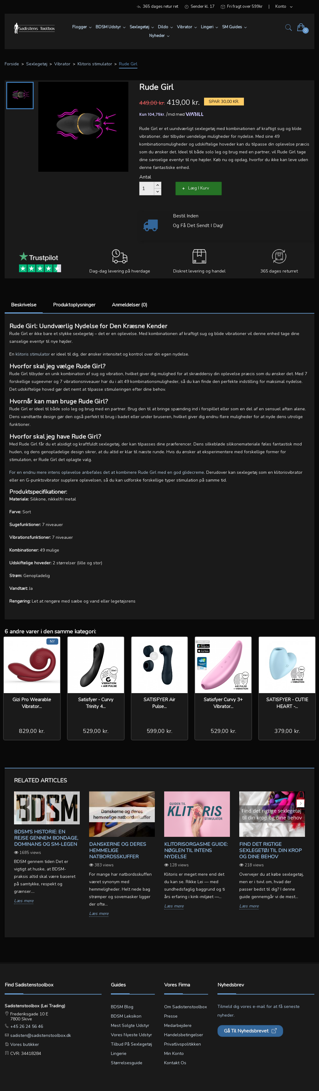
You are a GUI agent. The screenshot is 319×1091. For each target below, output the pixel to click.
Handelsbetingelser (183, 1035)
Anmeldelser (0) (129, 304)
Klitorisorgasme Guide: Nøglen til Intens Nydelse (196, 850)
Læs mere (23, 901)
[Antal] (146, 188)
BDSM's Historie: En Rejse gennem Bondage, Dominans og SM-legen (46, 838)
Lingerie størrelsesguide (126, 1058)
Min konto (174, 1053)
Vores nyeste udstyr (131, 1035)
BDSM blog (122, 1007)
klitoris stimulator (33, 354)
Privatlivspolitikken (182, 1044)
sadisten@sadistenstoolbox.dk (40, 1035)
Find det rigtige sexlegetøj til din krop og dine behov (270, 850)
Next (300, 803)
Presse (171, 1016)
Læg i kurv (198, 188)
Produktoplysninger (74, 304)
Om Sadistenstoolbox (185, 1007)
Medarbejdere (178, 1025)
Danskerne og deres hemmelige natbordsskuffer (117, 850)
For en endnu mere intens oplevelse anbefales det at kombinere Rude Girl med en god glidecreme (106, 472)
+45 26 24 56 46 (26, 1026)
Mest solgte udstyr (130, 1025)
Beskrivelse (23, 304)
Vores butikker (24, 1044)
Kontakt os (175, 1063)
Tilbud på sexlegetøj (131, 1044)
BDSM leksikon (126, 1016)
